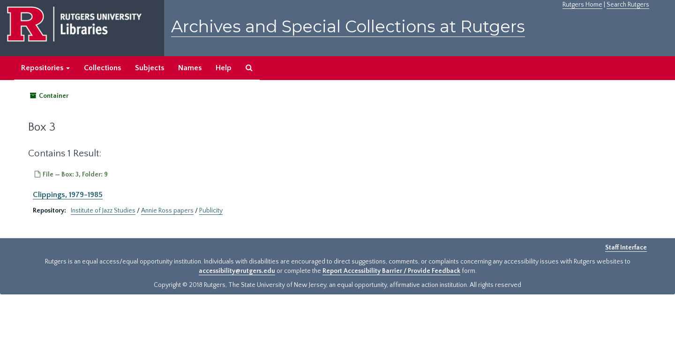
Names (190, 68)
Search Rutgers (628, 4)
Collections (102, 68)
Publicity (211, 210)
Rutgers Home (582, 4)
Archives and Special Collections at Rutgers (348, 26)
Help (224, 68)
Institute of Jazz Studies (103, 210)
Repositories (45, 68)
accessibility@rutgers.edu (237, 271)
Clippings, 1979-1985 (68, 194)
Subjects (149, 68)
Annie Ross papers (167, 210)
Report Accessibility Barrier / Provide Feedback (391, 271)
